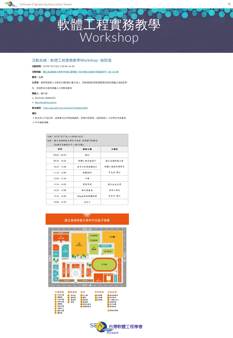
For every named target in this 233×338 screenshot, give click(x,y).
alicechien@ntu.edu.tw (45, 102)
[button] (229, 4)
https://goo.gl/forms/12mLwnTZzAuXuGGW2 (66, 108)
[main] (109, 30)
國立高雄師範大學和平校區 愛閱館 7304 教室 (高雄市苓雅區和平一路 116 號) (81, 72)
